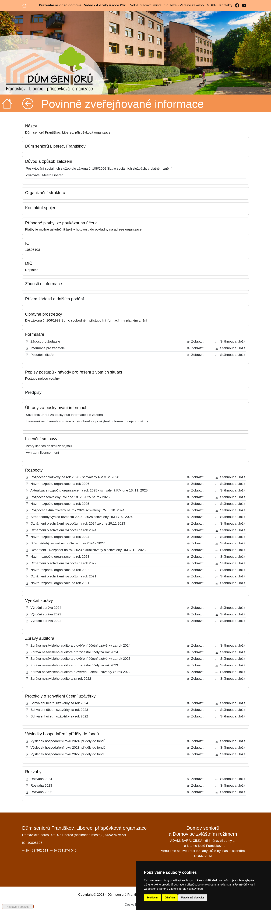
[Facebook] (237, 5)
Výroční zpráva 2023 (43, 614)
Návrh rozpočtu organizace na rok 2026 (57, 484)
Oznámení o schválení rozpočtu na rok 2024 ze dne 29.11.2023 (75, 523)
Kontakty (226, 5)
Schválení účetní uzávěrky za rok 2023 (57, 710)
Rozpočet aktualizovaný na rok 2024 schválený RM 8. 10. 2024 (75, 510)
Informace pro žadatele (45, 348)
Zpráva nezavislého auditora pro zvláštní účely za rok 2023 (72, 665)
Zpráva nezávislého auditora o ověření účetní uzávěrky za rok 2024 (78, 645)
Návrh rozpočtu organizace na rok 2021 (57, 583)
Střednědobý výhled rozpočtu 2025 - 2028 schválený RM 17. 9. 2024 (79, 517)
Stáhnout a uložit (230, 341)
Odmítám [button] (170, 897)
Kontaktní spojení (41, 207)
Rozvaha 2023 (39, 785)
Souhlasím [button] (153, 897)
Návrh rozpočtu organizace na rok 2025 (57, 503)
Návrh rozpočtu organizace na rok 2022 (57, 570)
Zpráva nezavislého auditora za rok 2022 (58, 678)
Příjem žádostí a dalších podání (54, 299)
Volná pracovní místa (145, 5)
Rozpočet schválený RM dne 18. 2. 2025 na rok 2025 (68, 497)
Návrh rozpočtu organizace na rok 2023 (57, 556)
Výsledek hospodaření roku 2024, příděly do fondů (65, 741)
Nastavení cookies (17, 906)
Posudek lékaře (40, 355)
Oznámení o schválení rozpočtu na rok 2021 (61, 576)
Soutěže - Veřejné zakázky (184, 5)
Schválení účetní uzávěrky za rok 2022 (57, 716)
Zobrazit (195, 341)
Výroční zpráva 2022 (43, 621)
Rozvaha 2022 (39, 792)
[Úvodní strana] (24, 5)
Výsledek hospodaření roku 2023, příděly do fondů (65, 747)
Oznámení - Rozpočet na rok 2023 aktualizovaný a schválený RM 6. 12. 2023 (86, 550)
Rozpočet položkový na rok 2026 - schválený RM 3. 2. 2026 (72, 477)
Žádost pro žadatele (43, 341)
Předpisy (33, 392)
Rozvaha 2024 (39, 779)
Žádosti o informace (43, 283)
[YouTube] (244, 5)
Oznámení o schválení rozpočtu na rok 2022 (61, 563)
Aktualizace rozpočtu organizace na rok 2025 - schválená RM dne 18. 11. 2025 (87, 490)
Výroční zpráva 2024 (43, 607)
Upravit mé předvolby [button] (192, 897)
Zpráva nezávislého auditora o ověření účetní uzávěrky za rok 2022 (78, 672)
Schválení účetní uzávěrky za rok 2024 (57, 703)
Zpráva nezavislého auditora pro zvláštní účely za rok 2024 (72, 652)
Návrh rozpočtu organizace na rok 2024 (57, 537)
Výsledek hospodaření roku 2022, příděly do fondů (65, 754)
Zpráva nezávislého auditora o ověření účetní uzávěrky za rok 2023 (78, 658)
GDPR (211, 5)
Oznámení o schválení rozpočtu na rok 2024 (61, 530)
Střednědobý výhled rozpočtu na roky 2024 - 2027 (65, 543)
